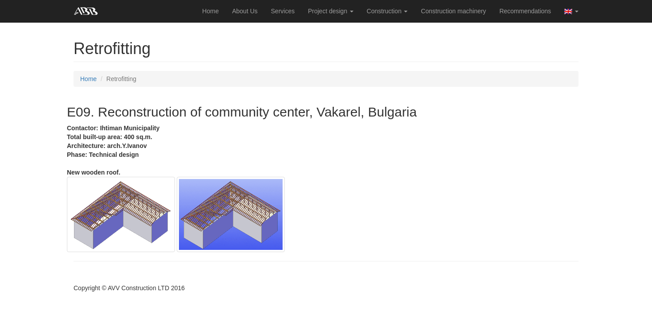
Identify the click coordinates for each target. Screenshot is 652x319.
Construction (387, 11)
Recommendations (525, 11)
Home (210, 11)
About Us (245, 11)
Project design (330, 11)
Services (283, 11)
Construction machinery (453, 11)
